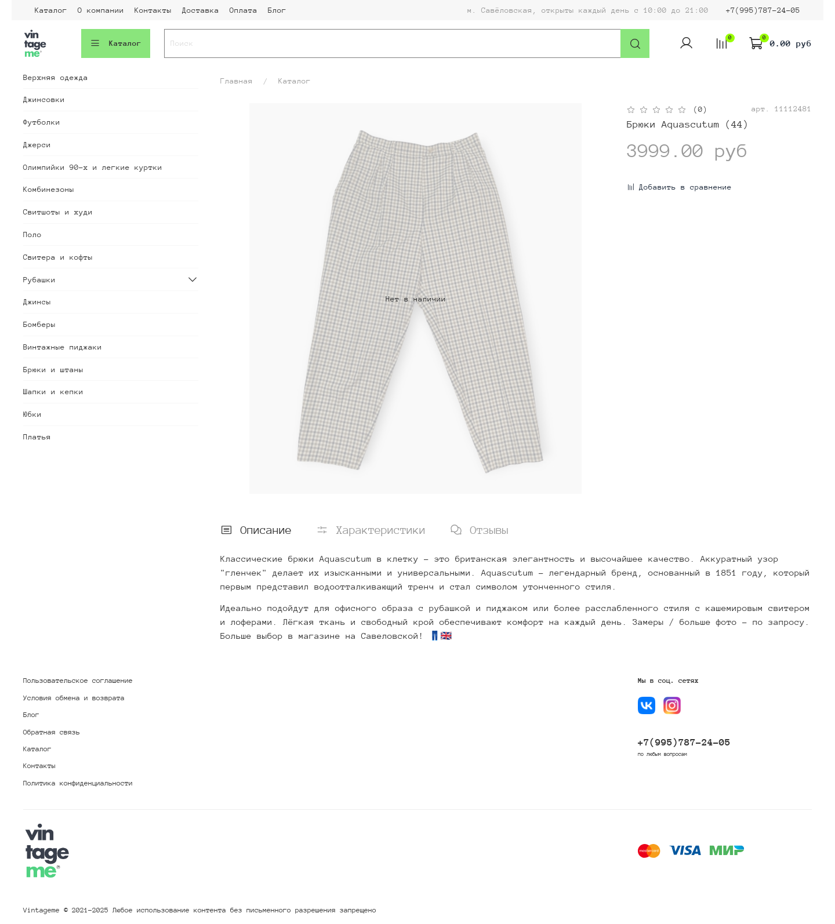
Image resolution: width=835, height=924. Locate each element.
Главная (236, 81)
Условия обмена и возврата (74, 698)
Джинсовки (44, 99)
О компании (101, 10)
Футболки (41, 122)
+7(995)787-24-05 (763, 10)
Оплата (243, 10)
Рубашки (39, 279)
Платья (37, 436)
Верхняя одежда (55, 77)
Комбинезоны (48, 189)
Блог (277, 10)
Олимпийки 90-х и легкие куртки (92, 167)
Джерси (37, 144)
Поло (32, 234)
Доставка (200, 10)
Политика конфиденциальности (78, 783)
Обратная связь (51, 732)
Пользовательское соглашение (78, 680)
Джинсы (37, 301)
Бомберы (39, 324)
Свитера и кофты (58, 257)
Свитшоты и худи (58, 212)
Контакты (153, 10)
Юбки (32, 414)
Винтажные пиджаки (62, 347)
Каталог (51, 10)
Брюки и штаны (53, 369)
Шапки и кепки (53, 391)
